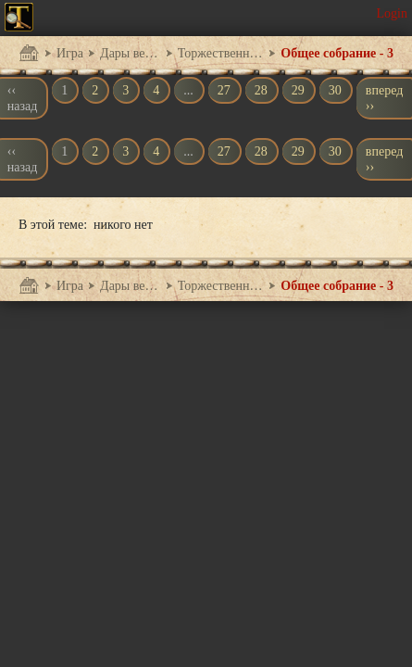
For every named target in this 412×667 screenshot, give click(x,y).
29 (298, 90)
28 (261, 90)
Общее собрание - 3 (337, 53)
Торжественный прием (221, 53)
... (188, 90)
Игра (69, 53)
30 (335, 90)
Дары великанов (130, 53)
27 (224, 90)
